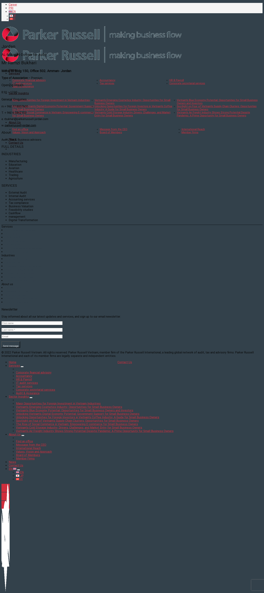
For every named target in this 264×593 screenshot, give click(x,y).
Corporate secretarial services (187, 83)
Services (14, 73)
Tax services (107, 83)
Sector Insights (19, 93)
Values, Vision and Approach (29, 132)
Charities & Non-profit (18, 259)
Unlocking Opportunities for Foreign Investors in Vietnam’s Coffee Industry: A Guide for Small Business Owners (133, 108)
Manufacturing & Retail (19, 269)
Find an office (20, 129)
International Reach (193, 129)
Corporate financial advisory (29, 80)
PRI (11, 8)
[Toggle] (22, 366)
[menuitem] (136, 11)
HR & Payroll (176, 80)
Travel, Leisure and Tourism (21, 280)
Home (12, 362)
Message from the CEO (113, 129)
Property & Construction (20, 273)
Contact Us (16, 142)
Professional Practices (19, 277)
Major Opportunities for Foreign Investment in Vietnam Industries (51, 100)
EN (13, 469)
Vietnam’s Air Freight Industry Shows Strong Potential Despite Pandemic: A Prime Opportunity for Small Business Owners (213, 114)
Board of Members (111, 132)
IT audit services (15, 241)
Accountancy (107, 80)
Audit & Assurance (16, 251)
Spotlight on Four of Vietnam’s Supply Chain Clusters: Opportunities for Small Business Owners (77, 420)
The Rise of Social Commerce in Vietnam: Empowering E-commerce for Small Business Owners (77, 424)
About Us (15, 122)
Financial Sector (15, 262)
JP (20, 475)
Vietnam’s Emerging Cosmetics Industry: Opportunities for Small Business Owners (69, 407)
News (12, 462)
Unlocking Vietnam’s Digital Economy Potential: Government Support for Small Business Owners (77, 414)
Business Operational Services (23, 266)
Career (13, 4)
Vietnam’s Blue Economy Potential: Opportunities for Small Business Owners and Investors (74, 410)
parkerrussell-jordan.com (20, 125)
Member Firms (190, 132)
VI (19, 479)
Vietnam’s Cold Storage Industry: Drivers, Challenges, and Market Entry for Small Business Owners (132, 114)
